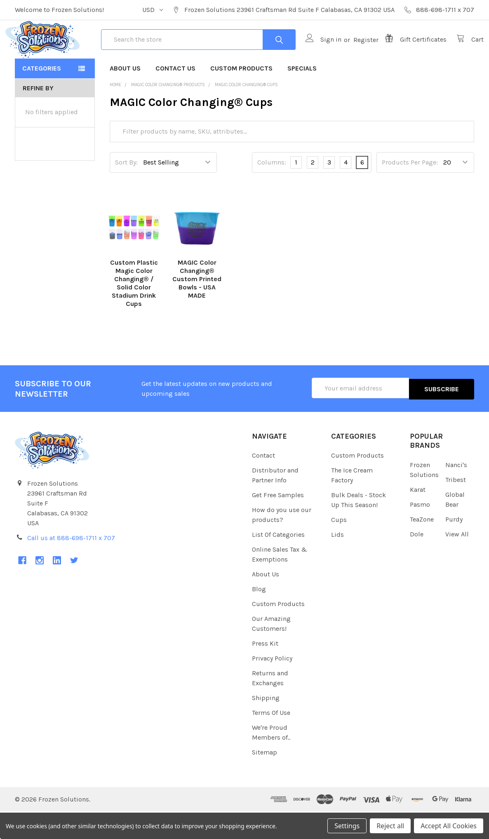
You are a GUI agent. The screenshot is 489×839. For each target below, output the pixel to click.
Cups (339, 547)
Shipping (266, 725)
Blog (259, 616)
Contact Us (175, 97)
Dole (416, 561)
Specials (302, 97)
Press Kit (265, 671)
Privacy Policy (272, 686)
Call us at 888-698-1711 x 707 (71, 565)
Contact (263, 483)
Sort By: (126, 191)
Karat (418, 517)
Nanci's (456, 492)
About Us (125, 97)
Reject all (390, 825)
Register (356, 54)
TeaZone (422, 546)
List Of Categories (278, 562)
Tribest (455, 507)
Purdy (454, 546)
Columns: (271, 191)
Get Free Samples (278, 522)
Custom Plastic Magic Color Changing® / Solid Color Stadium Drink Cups (134, 311)
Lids (337, 562)
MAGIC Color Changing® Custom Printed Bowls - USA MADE (196, 307)
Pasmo (420, 532)
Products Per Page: (410, 191)
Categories (41, 97)
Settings (347, 825)
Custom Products (241, 97)
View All (457, 561)
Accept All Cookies (449, 825)
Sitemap (264, 780)
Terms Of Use (271, 740)
